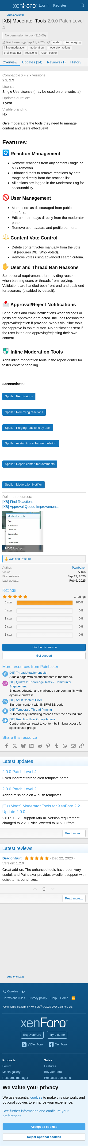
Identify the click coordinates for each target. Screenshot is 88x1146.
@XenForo (32, 1045)
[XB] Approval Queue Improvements (30, 506)
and (20, 559)
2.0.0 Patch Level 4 (19, 772)
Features (50, 1066)
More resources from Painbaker (30, 666)
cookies (36, 1097)
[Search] (82, 5)
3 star (8, 618)
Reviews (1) (56, 62)
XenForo (57, 1045)
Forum (6, 1066)
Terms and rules (14, 998)
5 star (8, 602)
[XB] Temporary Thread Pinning (30, 709)
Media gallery (11, 1072)
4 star (8, 610)
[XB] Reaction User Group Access (32, 719)
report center (49, 52)
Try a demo (57, 1034)
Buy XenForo (32, 1034)
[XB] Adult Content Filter (25, 700)
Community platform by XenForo (38, 1006)
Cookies (10, 991)
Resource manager (15, 1078)
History (75, 62)
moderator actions (59, 47)
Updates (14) (32, 62)
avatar (57, 42)
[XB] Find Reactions (18, 502)
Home (64, 998)
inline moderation (14, 47)
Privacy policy (37, 998)
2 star (8, 626)
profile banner (12, 52)
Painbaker (13, 42)
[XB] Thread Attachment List (28, 672)
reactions (31, 52)
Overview (10, 62)
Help (53, 998)
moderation (37, 47)
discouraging (72, 42)
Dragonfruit (12, 858)
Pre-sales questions (57, 1078)
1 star (8, 634)
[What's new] (73, 5)
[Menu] (6, 5)
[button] (23, 991)
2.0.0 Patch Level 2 (19, 789)
